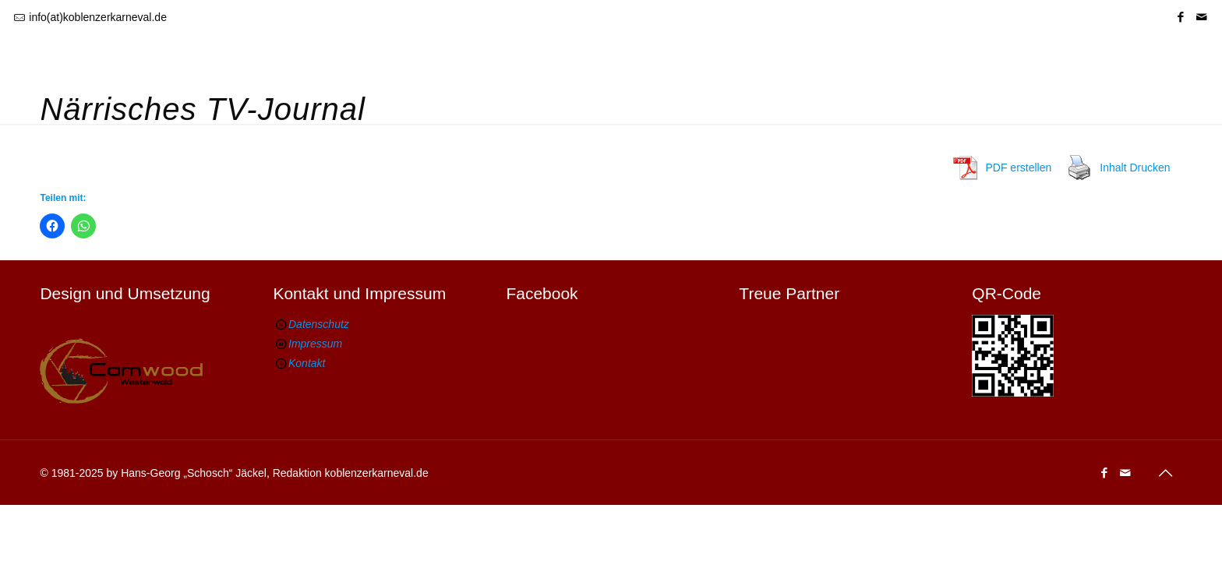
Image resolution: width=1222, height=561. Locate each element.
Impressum (315, 343)
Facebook (541, 293)
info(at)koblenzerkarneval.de (98, 17)
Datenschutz (318, 324)
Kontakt (306, 363)
